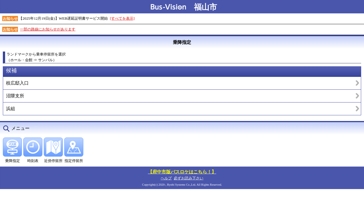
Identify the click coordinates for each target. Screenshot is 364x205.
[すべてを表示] (122, 18)
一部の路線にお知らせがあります (47, 29)
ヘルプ (166, 178)
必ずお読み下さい (188, 178)
